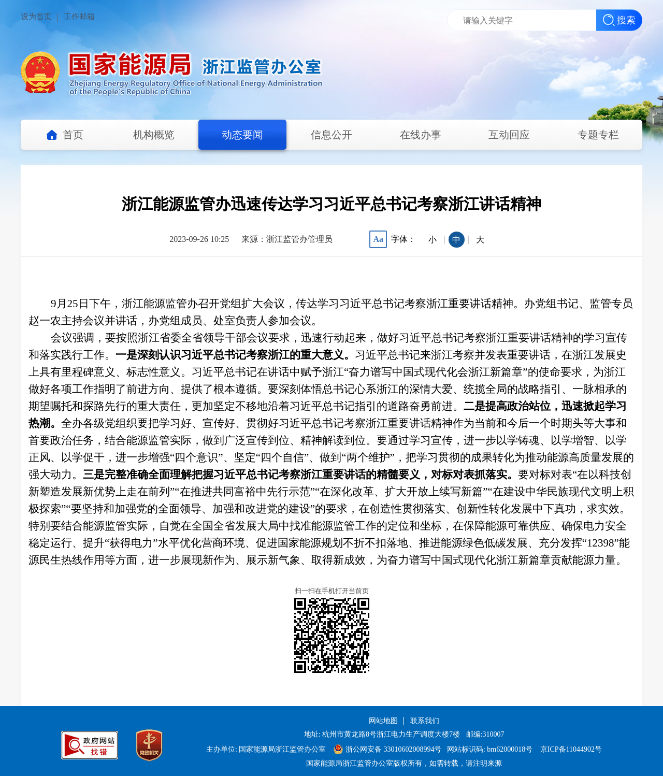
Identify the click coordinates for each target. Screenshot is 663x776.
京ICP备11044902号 (571, 749)
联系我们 (424, 721)
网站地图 (383, 721)
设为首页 (36, 16)
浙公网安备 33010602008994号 (388, 749)
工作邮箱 (79, 16)
